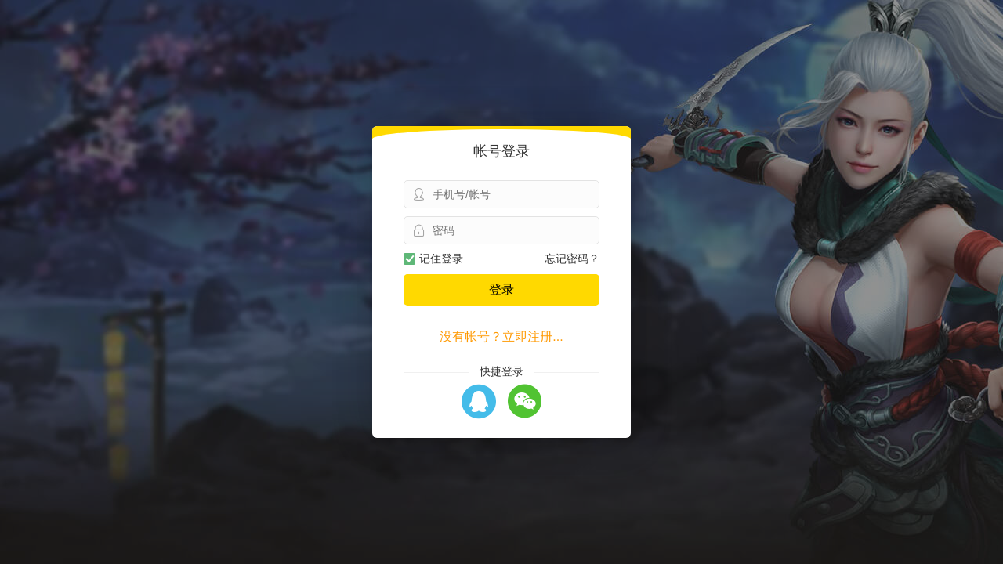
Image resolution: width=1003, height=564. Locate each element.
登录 (501, 289)
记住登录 (433, 258)
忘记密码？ (572, 258)
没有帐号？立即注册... (501, 336)
